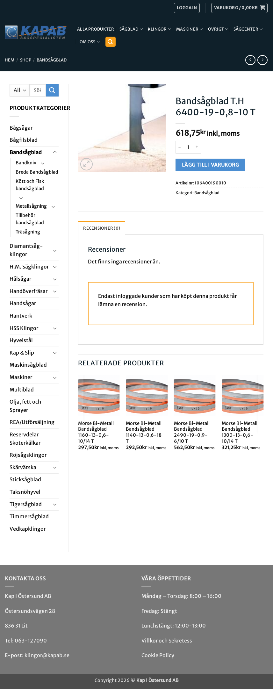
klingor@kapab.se (47, 655)
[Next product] (250, 60)
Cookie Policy (157, 655)
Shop (25, 59)
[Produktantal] (188, 147)
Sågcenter (248, 29)
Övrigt (218, 29)
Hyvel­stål (21, 340)
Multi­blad (22, 389)
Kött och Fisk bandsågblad (30, 184)
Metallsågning (31, 206)
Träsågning (28, 232)
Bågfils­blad (24, 140)
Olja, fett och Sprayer (25, 405)
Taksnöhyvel (25, 492)
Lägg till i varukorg (210, 165)
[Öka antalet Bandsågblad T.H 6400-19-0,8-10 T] (197, 147)
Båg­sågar (21, 128)
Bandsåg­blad (52, 59)
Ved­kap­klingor (28, 529)
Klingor (159, 29)
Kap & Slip (22, 352)
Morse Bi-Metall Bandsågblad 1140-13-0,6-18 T (144, 432)
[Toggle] (55, 152)
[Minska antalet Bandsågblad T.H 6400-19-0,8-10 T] (179, 147)
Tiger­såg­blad (26, 504)
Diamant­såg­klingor (26, 250)
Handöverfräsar (28, 291)
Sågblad (131, 29)
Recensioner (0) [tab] (101, 228)
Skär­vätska (23, 467)
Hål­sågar (20, 279)
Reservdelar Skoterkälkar (25, 438)
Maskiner (189, 29)
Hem (9, 59)
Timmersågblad (29, 516)
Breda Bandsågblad (37, 172)
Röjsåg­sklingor (28, 455)
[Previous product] (262, 60)
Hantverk (21, 315)
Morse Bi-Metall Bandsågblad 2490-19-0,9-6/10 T (192, 432)
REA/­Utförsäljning (32, 422)
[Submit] (52, 90)
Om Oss (90, 42)
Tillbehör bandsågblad (30, 219)
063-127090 (31, 640)
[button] (239, 8)
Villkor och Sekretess (166, 640)
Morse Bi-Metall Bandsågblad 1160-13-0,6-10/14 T (96, 432)
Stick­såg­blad (25, 479)
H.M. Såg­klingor (29, 266)
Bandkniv (26, 163)
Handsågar (23, 303)
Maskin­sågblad (28, 365)
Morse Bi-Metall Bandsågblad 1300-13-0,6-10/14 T (239, 432)
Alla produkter (95, 29)
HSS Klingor (24, 328)
